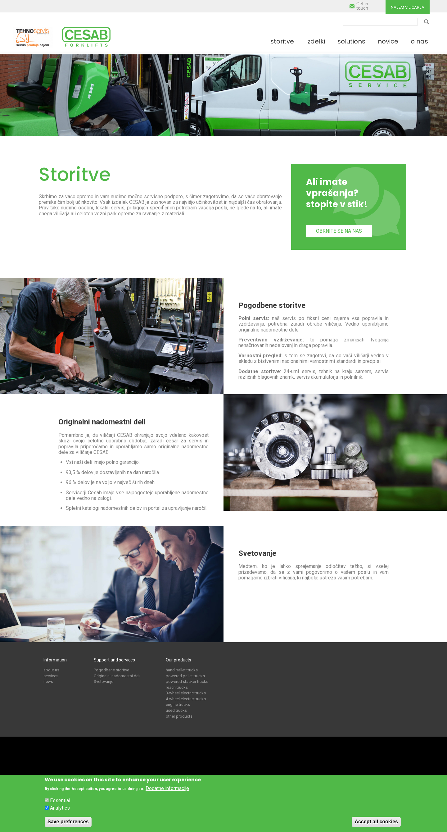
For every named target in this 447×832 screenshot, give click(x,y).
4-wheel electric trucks (186, 699)
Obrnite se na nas (339, 231)
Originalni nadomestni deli (117, 676)
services (50, 676)
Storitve (282, 41)
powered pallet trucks (185, 676)
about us (51, 670)
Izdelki (315, 41)
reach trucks (177, 687)
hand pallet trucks (182, 670)
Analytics (60, 810)
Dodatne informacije (167, 790)
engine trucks (178, 704)
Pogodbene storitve (111, 670)
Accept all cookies (376, 823)
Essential (60, 803)
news (48, 681)
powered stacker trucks (187, 681)
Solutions (351, 41)
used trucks (176, 710)
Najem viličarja (407, 7)
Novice (388, 41)
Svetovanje (103, 681)
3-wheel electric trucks (186, 693)
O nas (419, 41)
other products (179, 716)
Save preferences (68, 823)
